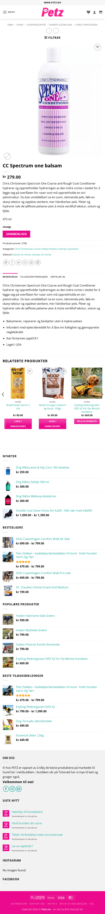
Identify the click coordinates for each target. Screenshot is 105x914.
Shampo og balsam (60, 24)
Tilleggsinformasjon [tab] (34, 276)
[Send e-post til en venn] (25, 262)
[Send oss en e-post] (19, 789)
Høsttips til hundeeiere (27, 812)
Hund (20, 24)
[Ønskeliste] (88, 12)
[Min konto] (94, 12)
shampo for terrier (41, 254)
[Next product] (49, 30)
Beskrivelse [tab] (10, 276)
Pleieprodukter (36, 24)
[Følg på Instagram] (12, 789)
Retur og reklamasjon (73, 903)
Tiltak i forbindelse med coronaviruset (37, 834)
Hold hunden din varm (27, 823)
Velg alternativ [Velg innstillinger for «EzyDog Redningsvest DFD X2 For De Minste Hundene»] (87, 421)
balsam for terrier (22, 254)
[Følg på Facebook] (6, 789)
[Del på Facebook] (12, 262)
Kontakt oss (37, 903)
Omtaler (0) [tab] (57, 276)
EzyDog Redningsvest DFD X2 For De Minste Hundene (87, 408)
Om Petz (52, 903)
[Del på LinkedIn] (38, 262)
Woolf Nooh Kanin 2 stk (18, 407)
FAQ (91, 903)
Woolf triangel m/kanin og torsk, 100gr (52, 407)
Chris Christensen (86, 24)
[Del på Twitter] (19, 262)
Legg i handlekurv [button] (18, 424)
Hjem (10, 24)
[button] (9, 12)
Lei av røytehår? (22, 846)
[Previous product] (56, 30)
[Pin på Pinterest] (31, 262)
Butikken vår (19, 903)
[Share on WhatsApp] (6, 262)
